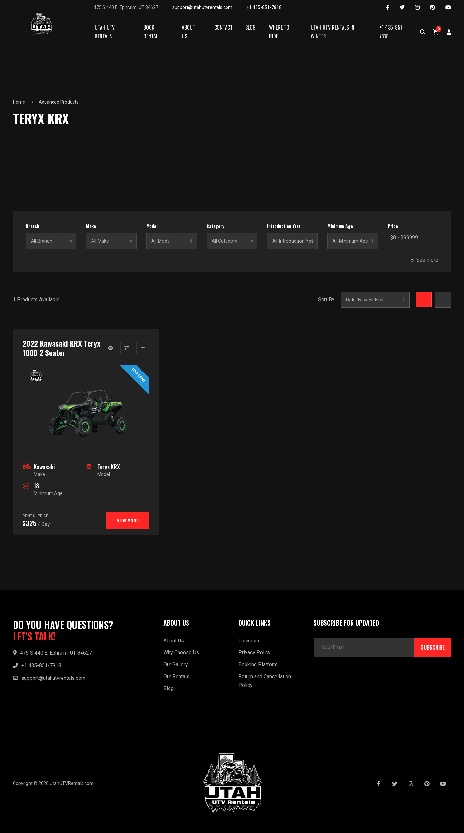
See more (424, 260)
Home (19, 101)
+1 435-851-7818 (264, 7)
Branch (32, 226)
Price (393, 226)
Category (215, 226)
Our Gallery (175, 664)
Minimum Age (340, 226)
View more (127, 520)
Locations (249, 641)
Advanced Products (59, 101)
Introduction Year (284, 226)
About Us (173, 641)
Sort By (326, 299)
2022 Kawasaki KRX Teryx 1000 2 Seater (61, 347)
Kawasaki (44, 466)
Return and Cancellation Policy (264, 680)
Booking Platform (258, 664)
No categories (232, 241)
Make (91, 226)
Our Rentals (176, 676)
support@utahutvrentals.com (202, 7)
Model (152, 226)
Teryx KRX (108, 466)
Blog (168, 688)
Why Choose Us (181, 653)
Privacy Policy (254, 653)
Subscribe (433, 647)
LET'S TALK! (34, 636)
